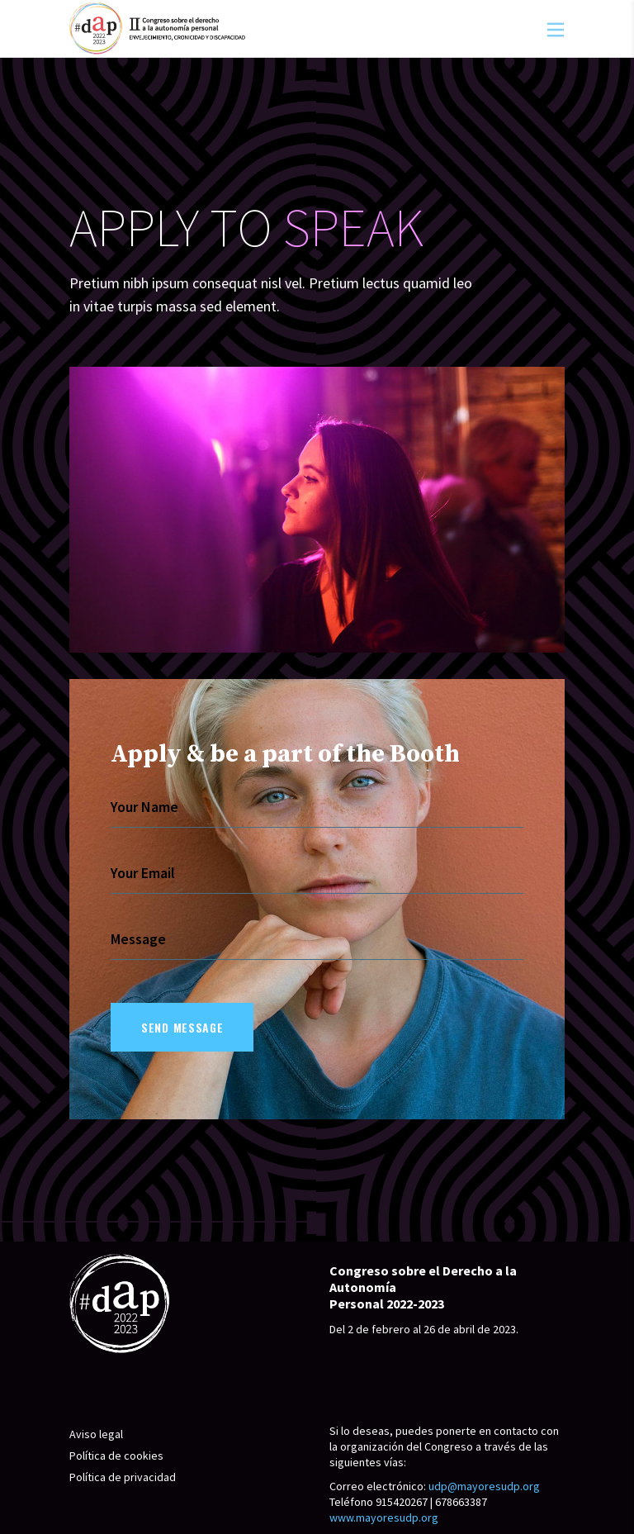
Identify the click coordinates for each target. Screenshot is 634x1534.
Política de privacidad (122, 1477)
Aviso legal (96, 1434)
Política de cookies (116, 1455)
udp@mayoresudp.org (484, 1486)
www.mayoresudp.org (383, 1517)
